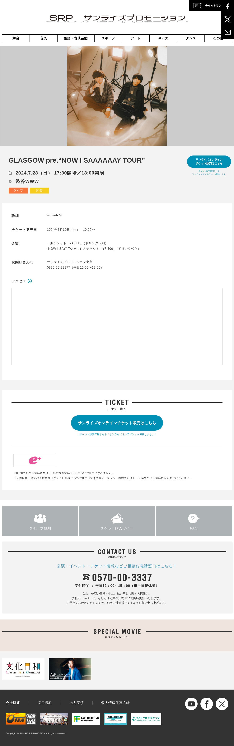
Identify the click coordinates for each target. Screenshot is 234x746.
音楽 (43, 38)
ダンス (191, 38)
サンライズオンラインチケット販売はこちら (209, 161)
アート (136, 38)
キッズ (163, 38)
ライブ (18, 190)
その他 (218, 38)
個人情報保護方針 (115, 703)
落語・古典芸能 (76, 38)
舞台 (15, 38)
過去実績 (76, 703)
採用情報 (45, 703)
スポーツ (108, 38)
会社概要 (13, 703)
